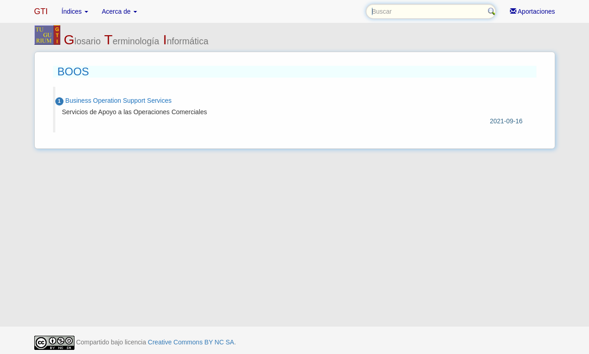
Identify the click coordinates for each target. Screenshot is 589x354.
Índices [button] (75, 11)
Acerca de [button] (119, 11)
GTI (41, 11)
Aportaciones (532, 11)
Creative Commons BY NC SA (191, 342)
